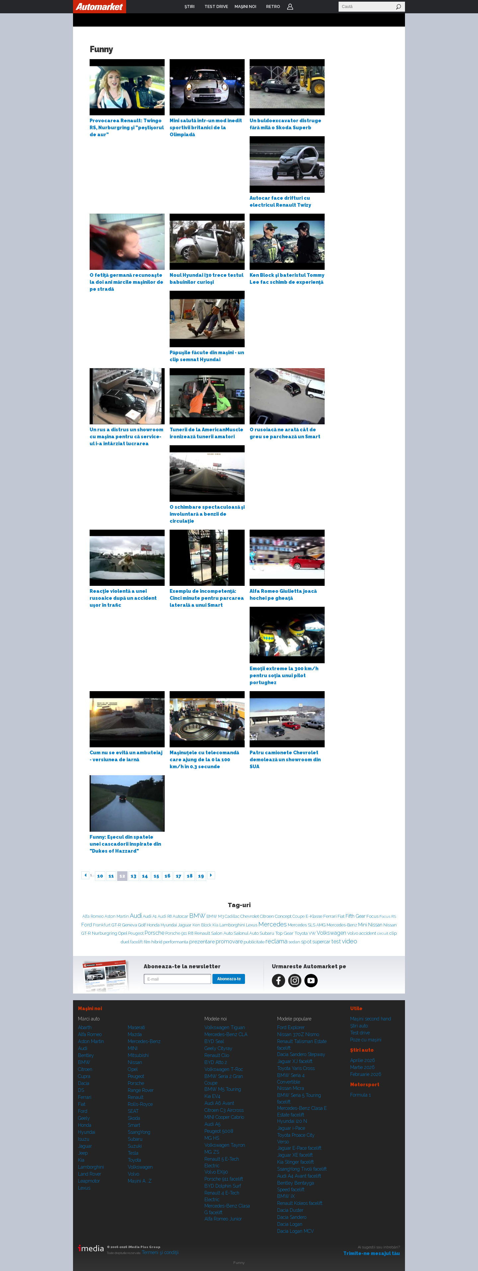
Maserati (136, 1027)
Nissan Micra (290, 1088)
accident (367, 933)
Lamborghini (232, 924)
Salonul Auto (246, 933)
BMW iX (286, 1196)
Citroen (267, 916)
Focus (372, 916)
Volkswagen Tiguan (224, 1027)
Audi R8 (165, 916)
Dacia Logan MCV (295, 1231)
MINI (132, 1048)
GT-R (116, 924)
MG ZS (211, 1152)
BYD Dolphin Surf (222, 1186)
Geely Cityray (218, 1048)
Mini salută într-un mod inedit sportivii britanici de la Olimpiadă (206, 127)
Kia (215, 925)
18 (190, 876)
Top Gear (284, 933)
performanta (175, 941)
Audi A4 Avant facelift (299, 1176)
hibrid (156, 941)
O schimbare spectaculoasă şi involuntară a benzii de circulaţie (207, 514)
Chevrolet (249, 916)
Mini (362, 924)
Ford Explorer (291, 1027)
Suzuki (135, 1146)
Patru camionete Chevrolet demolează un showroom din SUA (285, 759)
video (349, 941)
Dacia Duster (290, 1210)
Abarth (85, 1027)
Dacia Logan (289, 1224)
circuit (382, 933)
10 (100, 876)
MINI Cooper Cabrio (224, 1117)
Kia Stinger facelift (295, 1162)
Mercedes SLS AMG (307, 924)
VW (312, 933)
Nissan (375, 924)
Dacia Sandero (291, 1217)
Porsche (154, 933)
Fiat (341, 916)
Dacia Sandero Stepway (301, 1054)
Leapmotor (89, 1181)
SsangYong (139, 1132)
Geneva (129, 924)
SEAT (133, 1111)
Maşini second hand (370, 1018)
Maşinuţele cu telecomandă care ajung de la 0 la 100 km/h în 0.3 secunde (204, 759)
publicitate (254, 941)
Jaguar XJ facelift (294, 1061)
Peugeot (136, 933)
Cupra (84, 1076)
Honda (153, 924)
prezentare (202, 941)
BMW (197, 915)
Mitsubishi (138, 1055)
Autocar (180, 916)
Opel (122, 933)
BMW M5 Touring (222, 1089)
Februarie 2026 (365, 1074)
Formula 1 (360, 1095)
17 (178, 876)
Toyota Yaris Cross (296, 1068)
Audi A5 (212, 1124)
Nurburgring (104, 933)
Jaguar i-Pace (291, 1128)
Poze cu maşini (365, 1039)
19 (201, 876)
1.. (92, 875)
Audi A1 (150, 916)
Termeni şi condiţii (160, 1252)
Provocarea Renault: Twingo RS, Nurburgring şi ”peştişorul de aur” (127, 127)
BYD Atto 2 (215, 1062)
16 (167, 876)
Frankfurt (102, 924)
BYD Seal (214, 1041)
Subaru (267, 933)
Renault (202, 933)
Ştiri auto (359, 1025)
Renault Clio (216, 1055)
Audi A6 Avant (219, 1103)
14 (145, 876)
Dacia (83, 1083)
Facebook (278, 980)
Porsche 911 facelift (223, 1179)
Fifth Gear (355, 916)
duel (125, 941)
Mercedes (272, 924)
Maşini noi (90, 1008)
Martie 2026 (362, 1067)
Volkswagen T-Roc (223, 1069)
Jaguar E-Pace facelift (299, 1148)
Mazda (135, 1034)
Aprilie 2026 (362, 1060)
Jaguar (185, 924)
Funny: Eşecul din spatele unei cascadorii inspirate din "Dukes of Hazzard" (125, 844)
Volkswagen (331, 933)
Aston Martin (117, 916)
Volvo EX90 (216, 1172)
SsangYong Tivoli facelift (302, 1169)
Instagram (294, 980)
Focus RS (387, 916)
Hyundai (169, 924)
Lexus (251, 924)
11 (111, 876)
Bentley (86, 1055)
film (147, 941)
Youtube (311, 980)
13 (133, 876)
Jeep (83, 1153)
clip (393, 933)
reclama (276, 941)
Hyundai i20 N (292, 1121)
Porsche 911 (176, 933)
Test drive (360, 1032)
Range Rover (141, 1090)
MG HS (211, 1138)
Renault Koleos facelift (299, 1203)
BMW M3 (215, 916)
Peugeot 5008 (218, 1131)
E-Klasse (314, 916)
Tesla (133, 1153)
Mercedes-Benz (342, 924)
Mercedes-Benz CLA (225, 1034)
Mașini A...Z (140, 1181)
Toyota (301, 933)
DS (81, 1090)
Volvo (352, 933)
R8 (191, 933)
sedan (294, 942)
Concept (283, 916)
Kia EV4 (212, 1096)
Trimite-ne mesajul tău (371, 1253)
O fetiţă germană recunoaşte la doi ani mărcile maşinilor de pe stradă (126, 282)
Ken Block (202, 924)
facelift (136, 941)
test (336, 941)
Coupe (298, 916)
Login (290, 6)
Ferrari (330, 916)
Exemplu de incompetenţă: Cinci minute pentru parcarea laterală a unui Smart (207, 598)
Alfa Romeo (93, 916)
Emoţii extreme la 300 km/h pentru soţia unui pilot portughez (284, 675)
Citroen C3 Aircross (224, 1110)
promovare (229, 941)
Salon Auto (222, 933)
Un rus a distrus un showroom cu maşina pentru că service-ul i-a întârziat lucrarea (126, 436)
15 (156, 876)
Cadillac (232, 916)
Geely (84, 1118)
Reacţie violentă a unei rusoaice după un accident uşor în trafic (123, 598)
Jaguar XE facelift (295, 1155)
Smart (134, 1125)
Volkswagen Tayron (224, 1145)
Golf (142, 924)
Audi (136, 915)
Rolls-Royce (140, 1104)
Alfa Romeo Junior (223, 1218)
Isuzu (83, 1139)
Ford (86, 925)
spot (306, 942)
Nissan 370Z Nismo (298, 1034)
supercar (321, 941)
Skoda (134, 1118)
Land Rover (89, 1174)
